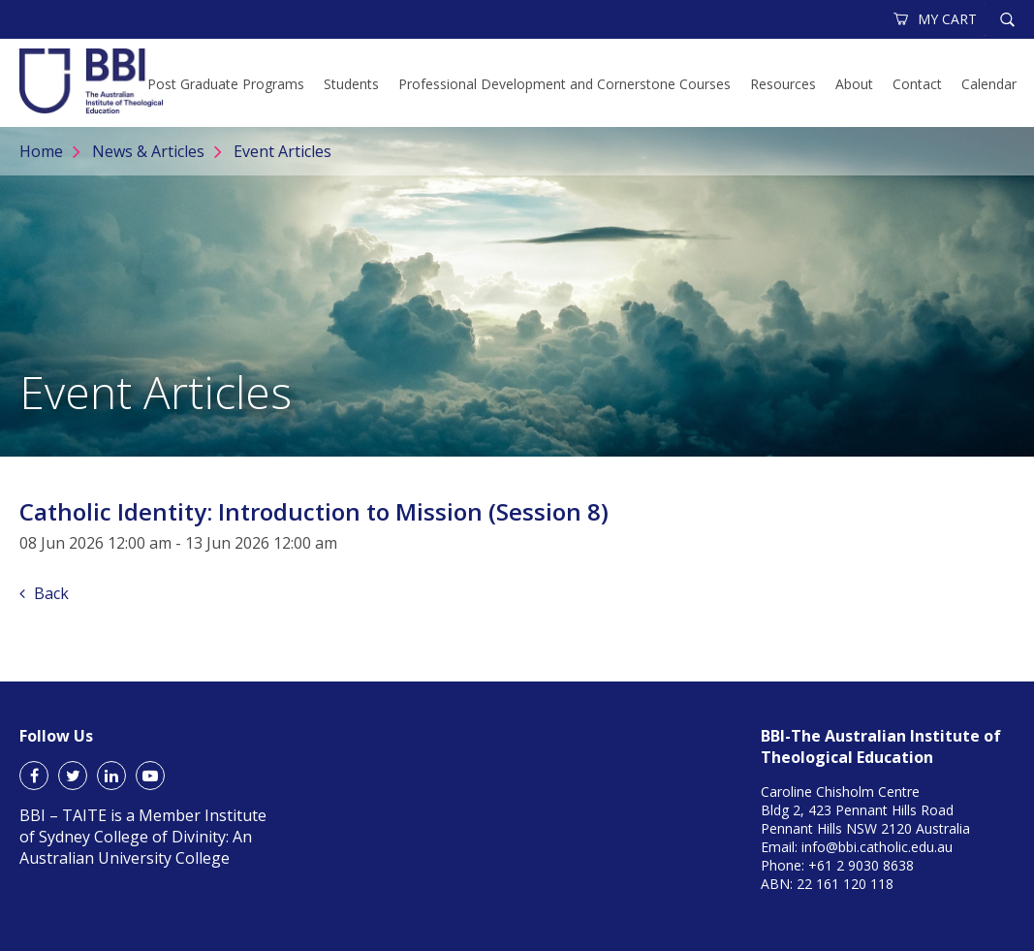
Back (44, 593)
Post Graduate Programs (225, 84)
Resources (783, 84)
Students (351, 84)
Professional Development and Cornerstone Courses (564, 84)
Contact (917, 84)
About (854, 84)
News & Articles (148, 151)
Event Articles (282, 151)
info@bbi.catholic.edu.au (877, 847)
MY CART (936, 19)
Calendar (989, 84)
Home (41, 151)
